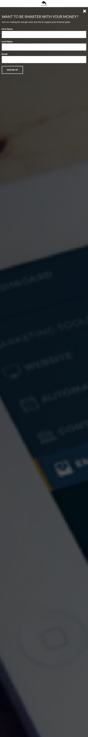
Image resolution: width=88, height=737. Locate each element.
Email (4, 54)
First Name (7, 29)
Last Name (7, 41)
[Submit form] (12, 70)
